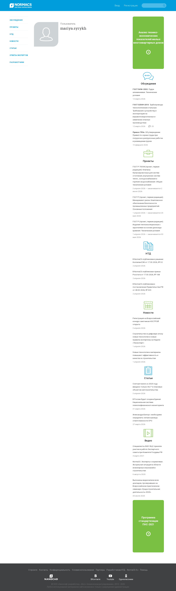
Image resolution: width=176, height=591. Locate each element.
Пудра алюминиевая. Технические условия (145, 92)
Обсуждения (16, 20)
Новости (14, 41)
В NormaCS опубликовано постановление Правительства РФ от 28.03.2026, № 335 (148, 287)
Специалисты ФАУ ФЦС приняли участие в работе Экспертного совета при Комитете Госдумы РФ (147, 449)
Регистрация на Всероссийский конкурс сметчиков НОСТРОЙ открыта (146, 321)
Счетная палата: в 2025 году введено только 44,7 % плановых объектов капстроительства (147, 387)
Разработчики (17, 62)
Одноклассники (126, 577)
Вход (117, 5)
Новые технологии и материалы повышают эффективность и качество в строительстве (147, 355)
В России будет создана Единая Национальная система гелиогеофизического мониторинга (148, 402)
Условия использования (83, 570)
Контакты (43, 570)
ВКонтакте (95, 577)
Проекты (14, 27)
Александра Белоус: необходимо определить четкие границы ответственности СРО (147, 417)
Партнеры (100, 570)
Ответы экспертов (19, 55)
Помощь (144, 570)
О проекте (32, 570)
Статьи (13, 48)
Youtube (110, 577)
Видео (148, 440)
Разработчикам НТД (116, 570)
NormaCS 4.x (132, 570)
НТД (11, 34)
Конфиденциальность (60, 570)
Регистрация (131, 5)
